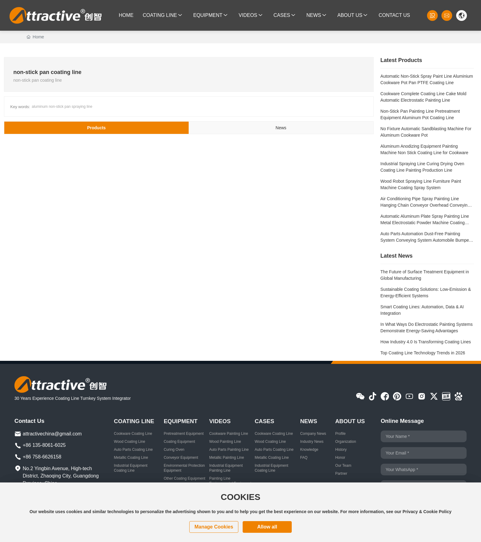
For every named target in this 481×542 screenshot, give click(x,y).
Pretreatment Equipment (184, 433)
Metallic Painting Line (226, 457)
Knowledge (309, 449)
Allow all (267, 526)
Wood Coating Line (129, 441)
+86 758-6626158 (42, 456)
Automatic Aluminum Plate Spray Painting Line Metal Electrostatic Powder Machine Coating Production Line (424, 223)
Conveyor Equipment (181, 457)
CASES (264, 421)
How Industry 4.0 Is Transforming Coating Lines (425, 341)
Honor (340, 457)
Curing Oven (174, 449)
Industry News (311, 441)
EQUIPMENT (181, 421)
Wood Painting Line (225, 441)
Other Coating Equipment (184, 478)
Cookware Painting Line (228, 433)
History (341, 449)
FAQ (303, 457)
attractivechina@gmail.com (52, 433)
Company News (313, 433)
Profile (340, 433)
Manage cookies (213, 526)
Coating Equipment (179, 441)
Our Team (343, 465)
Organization (345, 441)
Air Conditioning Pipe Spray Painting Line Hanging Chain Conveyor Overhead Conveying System (425, 205)
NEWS (308, 421)
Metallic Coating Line (131, 457)
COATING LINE (134, 421)
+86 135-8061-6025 (44, 445)
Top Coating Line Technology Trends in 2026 (422, 352)
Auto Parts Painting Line (229, 449)
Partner (341, 473)
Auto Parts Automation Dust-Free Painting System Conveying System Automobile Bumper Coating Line (425, 240)
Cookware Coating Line (133, 433)
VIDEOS (220, 421)
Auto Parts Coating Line (133, 449)
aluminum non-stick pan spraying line (62, 106)
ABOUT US (350, 421)
